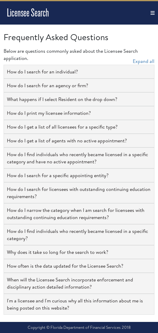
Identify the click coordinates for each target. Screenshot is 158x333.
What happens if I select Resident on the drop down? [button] (62, 99)
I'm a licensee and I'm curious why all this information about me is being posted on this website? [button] (75, 304)
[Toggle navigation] (152, 13)
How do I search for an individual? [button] (42, 71)
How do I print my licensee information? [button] (49, 113)
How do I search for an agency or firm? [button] (47, 85)
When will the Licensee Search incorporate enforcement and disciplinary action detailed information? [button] (70, 283)
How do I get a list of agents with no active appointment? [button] (67, 140)
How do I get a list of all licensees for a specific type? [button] (62, 126)
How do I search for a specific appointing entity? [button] (57, 175)
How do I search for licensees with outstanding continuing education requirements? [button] (78, 193)
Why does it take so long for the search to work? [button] (57, 252)
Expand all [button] (143, 61)
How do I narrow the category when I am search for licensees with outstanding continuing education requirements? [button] (75, 214)
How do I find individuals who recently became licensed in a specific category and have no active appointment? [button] (77, 158)
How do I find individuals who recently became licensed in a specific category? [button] (77, 235)
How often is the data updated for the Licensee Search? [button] (65, 266)
